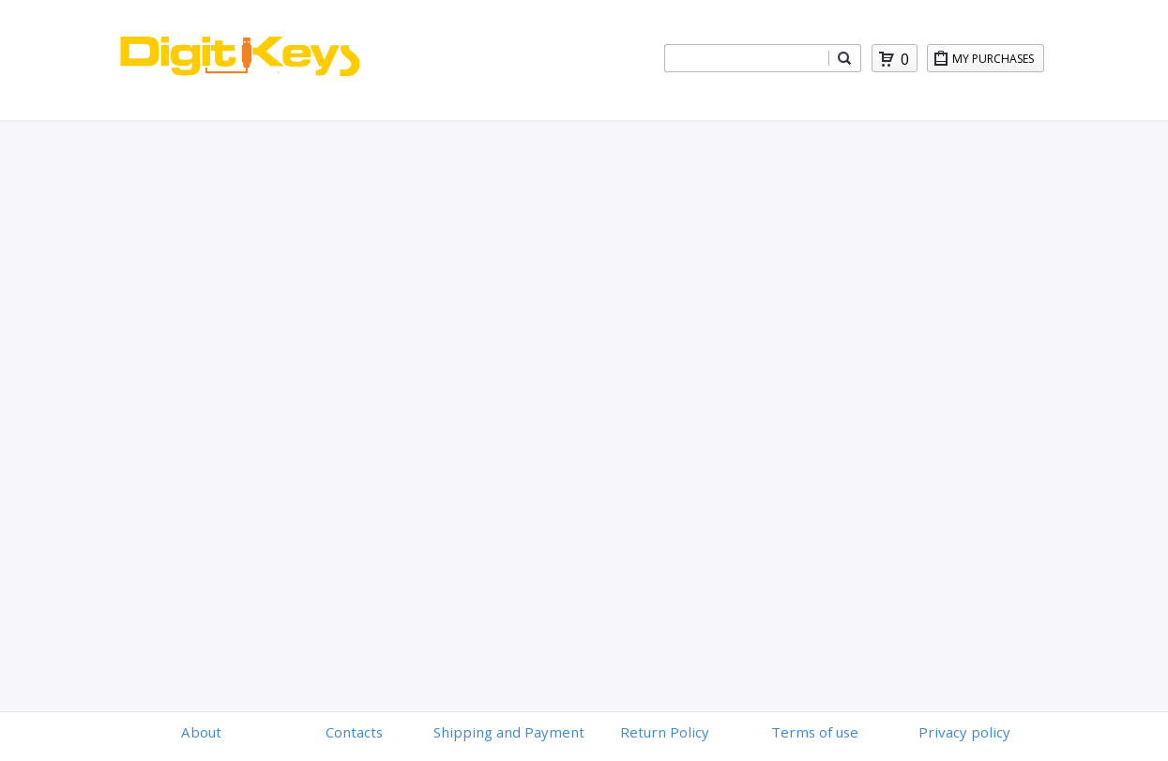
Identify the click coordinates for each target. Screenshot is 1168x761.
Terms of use (814, 732)
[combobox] (746, 58)
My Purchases (997, 61)
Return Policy (664, 732)
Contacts (354, 732)
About (201, 732)
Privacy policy (964, 732)
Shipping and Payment (508, 732)
